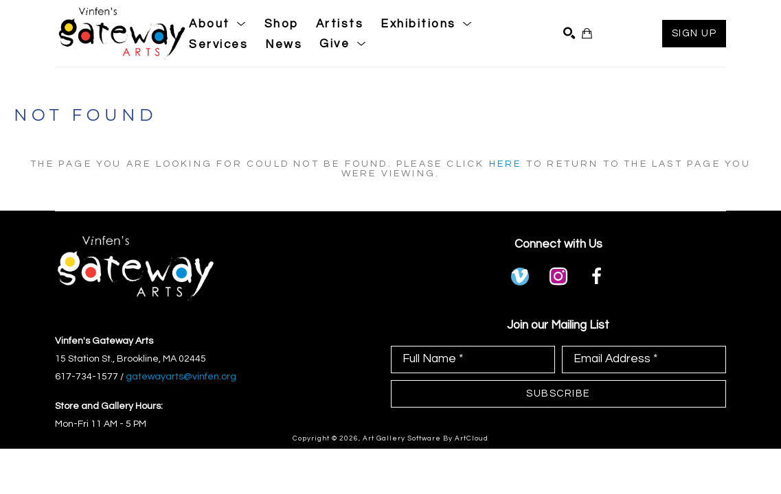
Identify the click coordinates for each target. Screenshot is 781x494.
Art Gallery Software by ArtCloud (425, 438)
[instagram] (558, 276)
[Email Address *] (644, 359)
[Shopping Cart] (587, 33)
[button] (218, 24)
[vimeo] (520, 276)
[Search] (569, 33)
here (505, 164)
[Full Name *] (473, 359)
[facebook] (597, 276)
